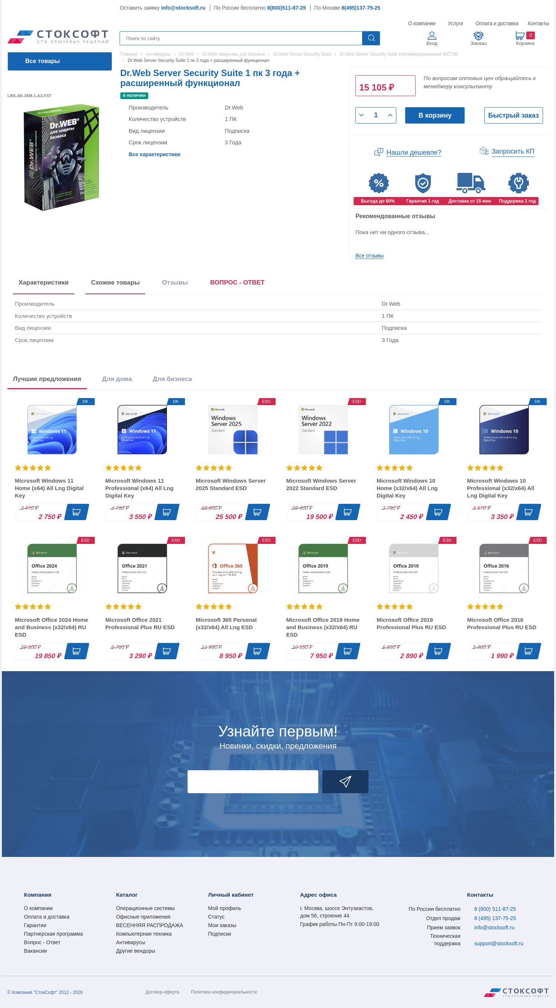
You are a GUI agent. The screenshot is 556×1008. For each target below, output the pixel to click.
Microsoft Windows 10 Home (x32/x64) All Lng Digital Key (407, 488)
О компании (422, 23)
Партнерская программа (53, 934)
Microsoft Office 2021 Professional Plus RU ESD (140, 623)
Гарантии (35, 925)
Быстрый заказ (513, 115)
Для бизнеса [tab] (172, 378)
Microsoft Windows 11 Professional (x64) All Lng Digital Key (139, 488)
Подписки (219, 934)
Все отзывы (369, 256)
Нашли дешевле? (413, 152)
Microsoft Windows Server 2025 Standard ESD (231, 484)
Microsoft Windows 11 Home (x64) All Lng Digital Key (49, 488)
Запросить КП (513, 151)
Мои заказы (222, 925)
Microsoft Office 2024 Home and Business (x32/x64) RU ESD (51, 627)
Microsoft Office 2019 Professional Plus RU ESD (411, 623)
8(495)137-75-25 (361, 8)
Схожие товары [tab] (115, 282)
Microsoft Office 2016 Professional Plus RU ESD (502, 623)
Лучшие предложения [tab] (47, 378)
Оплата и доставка (495, 23)
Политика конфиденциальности (224, 992)
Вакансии (35, 951)
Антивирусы (130, 942)
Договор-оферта (162, 992)
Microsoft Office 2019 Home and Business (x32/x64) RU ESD (323, 627)
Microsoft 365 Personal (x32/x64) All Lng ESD (226, 623)
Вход (431, 43)
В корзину (435, 115)
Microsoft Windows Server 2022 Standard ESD (321, 484)
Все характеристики (154, 154)
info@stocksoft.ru (183, 8)
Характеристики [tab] (44, 282)
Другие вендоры (135, 951)
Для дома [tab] (117, 378)
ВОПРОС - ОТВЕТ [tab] (237, 282)
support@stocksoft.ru (499, 943)
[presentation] (237, 284)
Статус (216, 917)
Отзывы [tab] (175, 282)
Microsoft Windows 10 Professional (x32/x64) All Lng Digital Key (500, 488)
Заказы (479, 43)
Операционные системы (145, 908)
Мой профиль (224, 908)
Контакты (538, 23)
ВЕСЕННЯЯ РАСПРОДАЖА (149, 925)
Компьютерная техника (144, 934)
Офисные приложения (143, 917)
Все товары (42, 61)
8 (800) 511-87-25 (495, 909)
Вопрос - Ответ (42, 942)
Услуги (456, 23)
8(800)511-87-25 (286, 8)
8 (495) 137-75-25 (495, 918)
